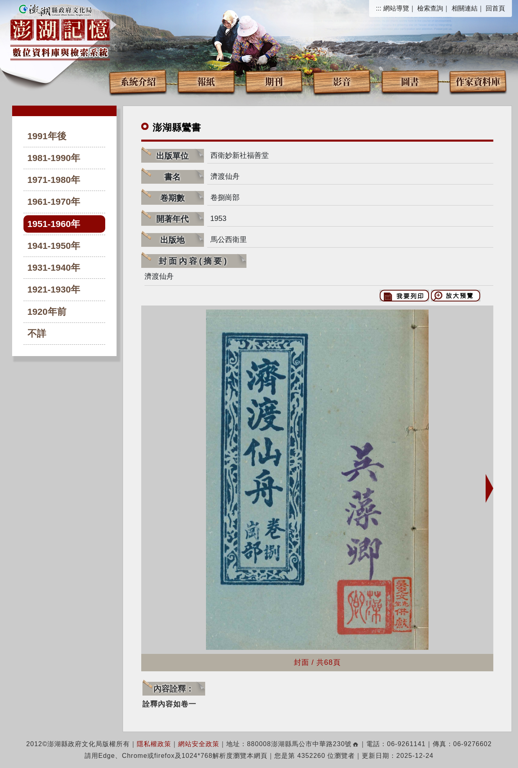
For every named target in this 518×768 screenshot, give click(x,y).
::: (378, 8)
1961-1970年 (54, 202)
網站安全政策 (198, 743)
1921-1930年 (54, 289)
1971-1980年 (54, 180)
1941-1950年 (54, 246)
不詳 (37, 334)
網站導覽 (396, 8)
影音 (342, 81)
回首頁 (495, 8)
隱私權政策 (154, 743)
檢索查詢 (430, 8)
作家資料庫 (478, 81)
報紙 (206, 81)
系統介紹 (138, 81)
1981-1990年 (54, 158)
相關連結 (465, 8)
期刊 (274, 81)
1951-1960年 (54, 224)
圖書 (410, 81)
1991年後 (47, 136)
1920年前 (47, 312)
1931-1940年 (54, 268)
